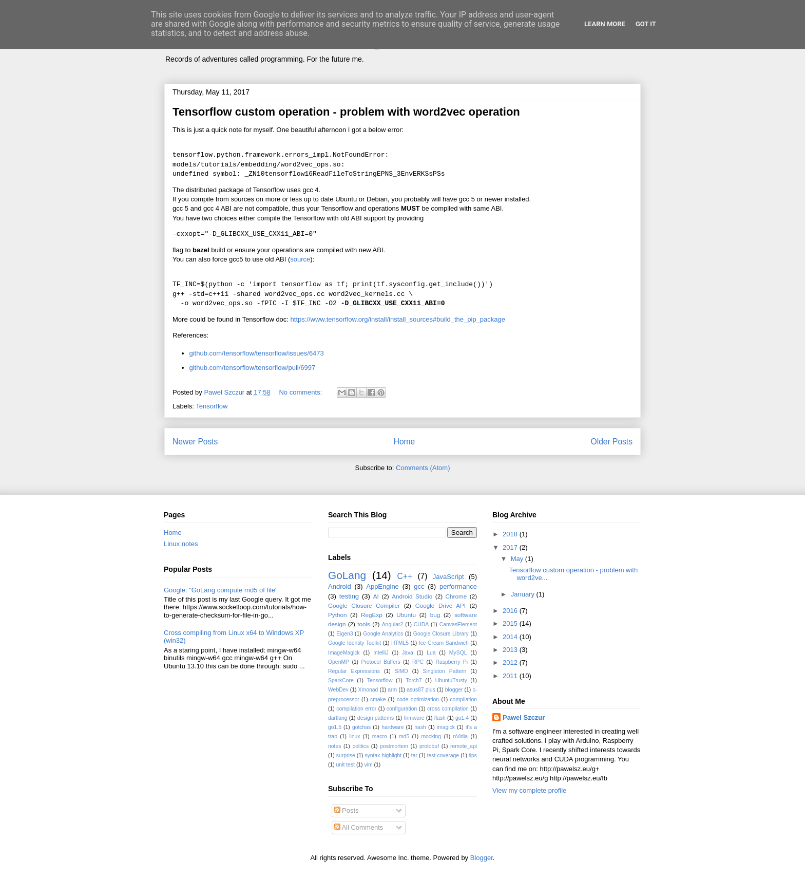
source (300, 259)
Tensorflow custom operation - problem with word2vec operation (346, 111)
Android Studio (412, 596)
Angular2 (393, 624)
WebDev (338, 690)
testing (349, 596)
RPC (418, 662)
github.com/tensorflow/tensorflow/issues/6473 (256, 353)
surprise (345, 755)
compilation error (356, 709)
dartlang (338, 718)
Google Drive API (440, 605)
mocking (431, 736)
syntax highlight (383, 755)
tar (414, 755)
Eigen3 (344, 634)
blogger (454, 690)
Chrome (456, 596)
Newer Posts (195, 441)
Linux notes (181, 544)
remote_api (463, 746)
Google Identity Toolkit (354, 643)
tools (363, 624)
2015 (511, 623)
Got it (646, 24)
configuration (402, 709)
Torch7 (413, 680)
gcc (419, 586)
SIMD (401, 671)
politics (360, 746)
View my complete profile (529, 790)
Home (404, 441)
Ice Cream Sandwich (444, 643)
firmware (414, 718)
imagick (446, 727)
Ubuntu (406, 614)
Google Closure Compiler (364, 605)
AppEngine (382, 586)
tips (473, 755)
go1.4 (462, 718)
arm (392, 690)
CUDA (421, 624)
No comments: (301, 392)
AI (376, 596)
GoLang (347, 575)
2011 (511, 676)
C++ (404, 576)
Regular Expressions (354, 671)
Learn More (604, 24)
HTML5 (400, 643)
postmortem (394, 746)
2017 (511, 547)
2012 (511, 662)
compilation (463, 699)
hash (420, 727)
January (523, 594)
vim (368, 765)
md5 (404, 736)
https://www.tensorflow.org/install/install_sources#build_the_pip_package (398, 319)
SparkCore (341, 680)
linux (354, 736)
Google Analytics (383, 634)
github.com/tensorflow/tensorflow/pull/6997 (252, 367)
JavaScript (448, 577)
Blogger (481, 858)
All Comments (359, 827)
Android (339, 586)
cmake (378, 699)
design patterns (375, 718)
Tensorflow (211, 406)
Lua (431, 653)
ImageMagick (344, 653)
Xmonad (368, 690)
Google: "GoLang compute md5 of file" (221, 590)
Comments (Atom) (423, 468)
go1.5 (334, 727)
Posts (346, 810)
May (518, 559)
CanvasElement (458, 624)
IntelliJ (380, 653)
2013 (511, 649)
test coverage (443, 755)
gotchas (361, 727)
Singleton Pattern (444, 671)
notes (334, 746)
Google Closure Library (441, 634)
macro (379, 736)
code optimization (418, 699)
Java (407, 653)
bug (435, 614)
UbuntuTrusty (451, 680)
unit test (345, 765)
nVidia (460, 736)
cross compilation (448, 709)
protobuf (429, 746)
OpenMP (338, 662)
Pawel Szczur (524, 717)
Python (337, 614)
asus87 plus (421, 690)
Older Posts (611, 441)
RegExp (371, 614)
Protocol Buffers (380, 662)
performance (458, 586)
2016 (511, 610)
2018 (511, 534)
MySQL (458, 653)
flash (440, 718)
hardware (392, 727)
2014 (511, 637)
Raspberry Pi (451, 662)
